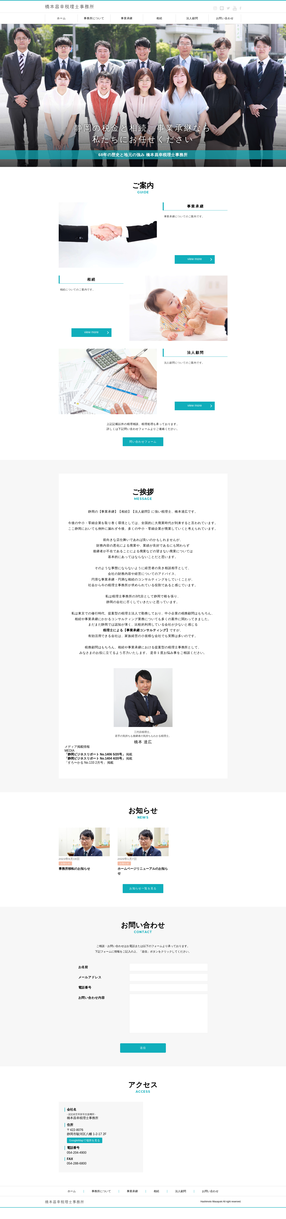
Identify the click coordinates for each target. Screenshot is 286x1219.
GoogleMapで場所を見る (84, 1151)
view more (194, 259)
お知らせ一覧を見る (143, 892)
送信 (143, 1058)
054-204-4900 (77, 1164)
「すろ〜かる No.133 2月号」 (85, 764)
